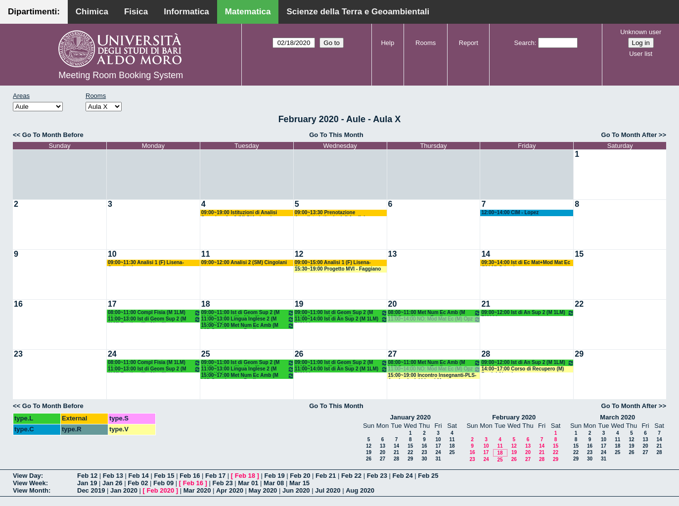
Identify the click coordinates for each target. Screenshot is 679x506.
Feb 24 (402, 475)
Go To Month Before (53, 134)
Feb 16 (190, 475)
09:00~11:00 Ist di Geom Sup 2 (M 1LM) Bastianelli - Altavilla (247, 313)
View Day (27, 475)
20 (392, 304)
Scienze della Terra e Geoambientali (357, 11)
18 (205, 304)
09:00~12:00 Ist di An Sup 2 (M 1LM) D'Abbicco (527, 313)
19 (299, 304)
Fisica (136, 11)
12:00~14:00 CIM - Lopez (510, 212)
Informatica (186, 11)
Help (387, 42)
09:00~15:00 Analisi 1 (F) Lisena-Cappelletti (333, 263)
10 (112, 254)
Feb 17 (215, 475)
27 (392, 354)
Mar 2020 (197, 490)
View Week (29, 483)
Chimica (92, 11)
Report (468, 42)
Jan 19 (87, 483)
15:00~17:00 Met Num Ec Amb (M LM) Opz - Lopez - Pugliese (247, 325)
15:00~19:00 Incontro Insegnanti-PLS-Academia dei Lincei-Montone (432, 375)
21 (485, 304)
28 (485, 354)
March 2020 (617, 417)
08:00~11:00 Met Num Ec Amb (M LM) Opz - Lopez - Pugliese (434, 313)
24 (112, 354)
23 (18, 354)
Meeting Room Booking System (120, 75)
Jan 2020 (123, 490)
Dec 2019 (91, 490)
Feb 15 (164, 475)
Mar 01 (248, 483)
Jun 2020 (296, 490)
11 (205, 254)
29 (579, 354)
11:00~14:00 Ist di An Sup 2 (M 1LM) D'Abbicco (341, 319)
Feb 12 (87, 475)
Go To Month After (629, 134)
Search (524, 42)
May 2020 (263, 490)
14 (485, 254)
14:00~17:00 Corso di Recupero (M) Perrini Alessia (522, 369)
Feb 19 (274, 475)
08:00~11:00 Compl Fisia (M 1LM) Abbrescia (154, 313)
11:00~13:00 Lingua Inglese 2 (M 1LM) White (247, 319)
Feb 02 (138, 483)
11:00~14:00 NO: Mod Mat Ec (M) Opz (434, 319)
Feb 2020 (161, 490)
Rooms (425, 42)
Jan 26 (112, 483)
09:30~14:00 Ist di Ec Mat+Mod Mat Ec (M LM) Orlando (525, 263)
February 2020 (514, 417)
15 (579, 254)
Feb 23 (377, 475)
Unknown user (640, 32)
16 (18, 304)
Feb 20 (300, 475)
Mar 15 (299, 483)
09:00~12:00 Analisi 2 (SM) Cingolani (244, 262)
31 (438, 458)
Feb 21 (326, 475)
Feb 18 (245, 475)
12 (299, 254)
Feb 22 (351, 475)
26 (299, 354)
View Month (30, 490)
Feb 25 (428, 475)
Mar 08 (274, 483)
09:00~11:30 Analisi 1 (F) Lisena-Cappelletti (146, 263)
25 (205, 354)
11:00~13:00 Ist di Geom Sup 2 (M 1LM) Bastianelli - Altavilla (154, 319)
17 (112, 304)
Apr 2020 (229, 490)
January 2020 (410, 417)
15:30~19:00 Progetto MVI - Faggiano (338, 269)
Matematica (248, 11)
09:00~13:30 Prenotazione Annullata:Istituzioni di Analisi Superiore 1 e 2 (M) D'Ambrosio (331, 213)
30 (424, 458)
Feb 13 (113, 475)
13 (392, 254)
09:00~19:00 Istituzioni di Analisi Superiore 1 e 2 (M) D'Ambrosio (239, 213)
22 (579, 304)
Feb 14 (139, 475)
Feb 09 (163, 483)
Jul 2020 (327, 490)
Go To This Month (336, 134)
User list (640, 53)
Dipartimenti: (34, 11)
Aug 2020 (360, 490)
